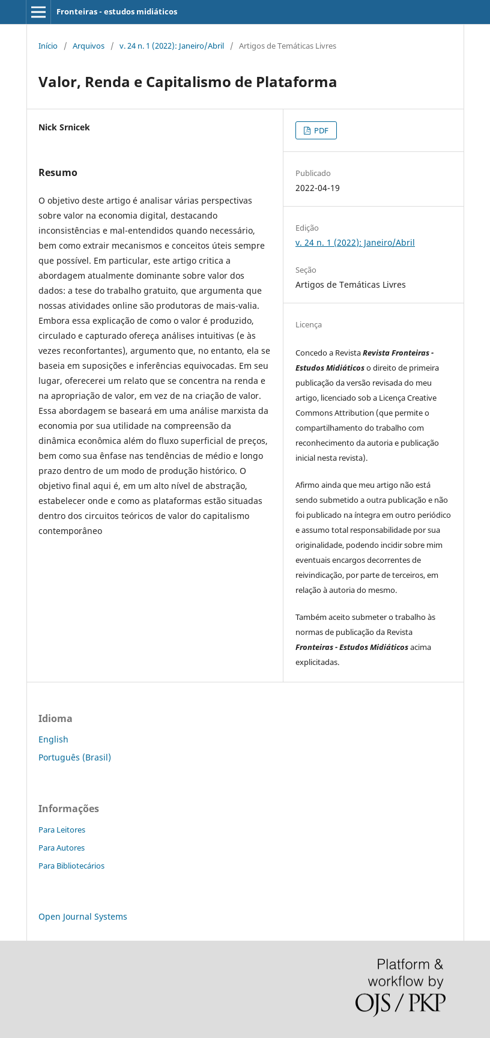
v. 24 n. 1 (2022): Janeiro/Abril (171, 45)
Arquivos (88, 45)
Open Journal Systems (82, 916)
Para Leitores (61, 829)
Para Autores (61, 847)
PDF (320, 130)
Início (48, 45)
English (53, 739)
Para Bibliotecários (71, 865)
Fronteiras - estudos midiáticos (116, 11)
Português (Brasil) (74, 757)
